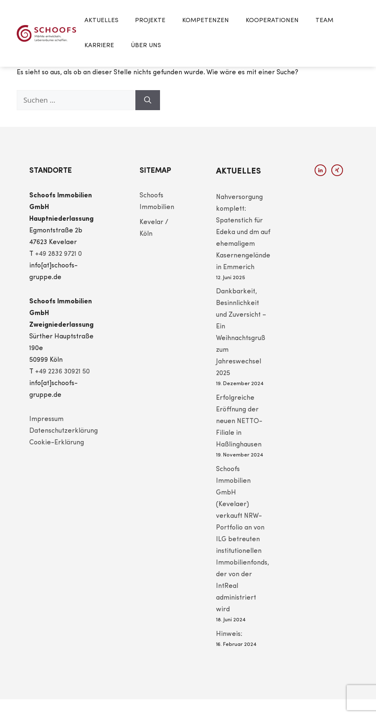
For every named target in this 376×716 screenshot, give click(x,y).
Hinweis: (229, 634)
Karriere (99, 46)
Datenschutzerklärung (63, 431)
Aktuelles (101, 21)
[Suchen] (147, 100)
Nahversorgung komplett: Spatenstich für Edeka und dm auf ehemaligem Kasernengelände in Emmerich (243, 232)
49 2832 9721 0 (60, 254)
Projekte (150, 21)
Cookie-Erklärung (56, 442)
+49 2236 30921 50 (62, 371)
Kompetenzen (205, 21)
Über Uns (146, 46)
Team (324, 21)
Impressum (46, 419)
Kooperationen (272, 21)
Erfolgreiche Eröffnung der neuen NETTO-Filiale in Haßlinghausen (239, 421)
